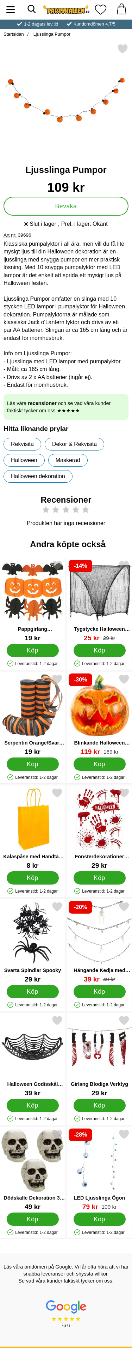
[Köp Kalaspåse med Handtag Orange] (33, 878)
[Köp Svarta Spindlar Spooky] (33, 991)
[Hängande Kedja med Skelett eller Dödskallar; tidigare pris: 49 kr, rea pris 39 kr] (99, 942)
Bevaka (66, 206)
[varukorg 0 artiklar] (121, 9)
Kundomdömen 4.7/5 (94, 24)
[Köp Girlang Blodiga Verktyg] (100, 1105)
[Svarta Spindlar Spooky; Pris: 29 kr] (32, 942)
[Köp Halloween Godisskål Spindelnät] (33, 1105)
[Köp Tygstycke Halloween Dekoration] (100, 650)
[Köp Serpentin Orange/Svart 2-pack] (33, 764)
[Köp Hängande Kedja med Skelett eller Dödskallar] (100, 991)
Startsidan (14, 34)
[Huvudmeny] (10, 9)
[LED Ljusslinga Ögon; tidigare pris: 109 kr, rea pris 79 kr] (99, 1170)
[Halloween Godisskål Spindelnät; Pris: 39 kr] (32, 1056)
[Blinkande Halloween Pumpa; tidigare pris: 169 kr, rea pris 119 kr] (99, 714)
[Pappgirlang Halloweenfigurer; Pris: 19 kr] (32, 601)
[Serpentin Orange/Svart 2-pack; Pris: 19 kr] (32, 714)
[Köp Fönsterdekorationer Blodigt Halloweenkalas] (100, 878)
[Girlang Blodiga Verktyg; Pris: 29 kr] (99, 1056)
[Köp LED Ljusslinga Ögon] (100, 1219)
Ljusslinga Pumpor (51, 34)
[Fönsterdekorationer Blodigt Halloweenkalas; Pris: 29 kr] (99, 828)
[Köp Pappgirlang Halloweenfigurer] (33, 650)
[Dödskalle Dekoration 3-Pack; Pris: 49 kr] (32, 1170)
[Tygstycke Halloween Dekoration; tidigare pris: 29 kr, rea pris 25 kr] (99, 601)
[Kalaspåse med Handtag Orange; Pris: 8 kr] (32, 828)
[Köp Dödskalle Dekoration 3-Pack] (33, 1219)
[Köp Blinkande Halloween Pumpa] (100, 764)
